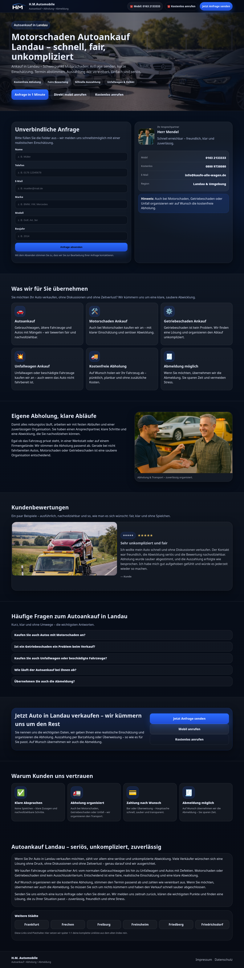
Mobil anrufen (189, 729)
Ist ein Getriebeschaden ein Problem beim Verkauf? (54, 646)
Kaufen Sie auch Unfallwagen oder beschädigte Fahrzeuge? (60, 658)
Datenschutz (224, 959)
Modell (19, 212)
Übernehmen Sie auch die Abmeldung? (44, 681)
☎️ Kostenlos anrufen (181, 6)
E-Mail (19, 181)
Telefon (19, 165)
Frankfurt (31, 924)
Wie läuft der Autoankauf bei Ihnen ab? (45, 670)
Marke (19, 197)
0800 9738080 (216, 166)
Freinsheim (140, 924)
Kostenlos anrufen (109, 94)
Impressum (204, 959)
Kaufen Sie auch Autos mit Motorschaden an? (49, 635)
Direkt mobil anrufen (70, 94)
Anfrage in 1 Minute (30, 94)
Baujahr (20, 228)
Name (18, 149)
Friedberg (176, 924)
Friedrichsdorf (212, 924)
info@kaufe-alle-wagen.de (205, 175)
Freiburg (103, 924)
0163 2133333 (216, 158)
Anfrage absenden (71, 247)
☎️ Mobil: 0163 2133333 (145, 6)
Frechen (68, 924)
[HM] (19, 6)
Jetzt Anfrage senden (216, 6)
